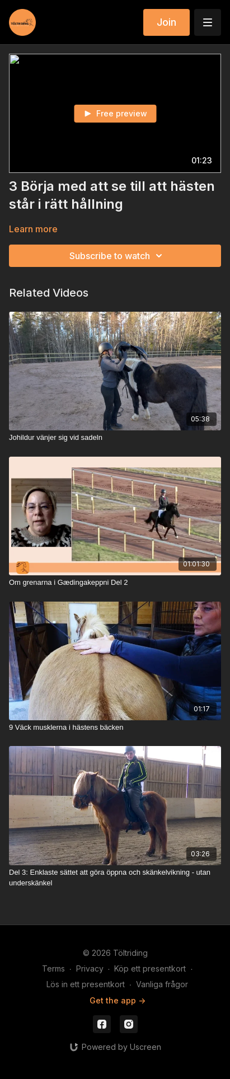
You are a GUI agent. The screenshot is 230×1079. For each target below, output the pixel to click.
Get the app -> (117, 1000)
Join (166, 22)
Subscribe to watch (117, 255)
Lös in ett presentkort (85, 984)
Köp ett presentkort (150, 968)
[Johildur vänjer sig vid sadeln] (115, 437)
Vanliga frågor (162, 984)
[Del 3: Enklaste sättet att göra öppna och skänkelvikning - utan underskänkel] (115, 878)
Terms (53, 968)
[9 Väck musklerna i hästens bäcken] (115, 727)
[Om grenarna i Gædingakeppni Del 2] (115, 582)
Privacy (90, 968)
